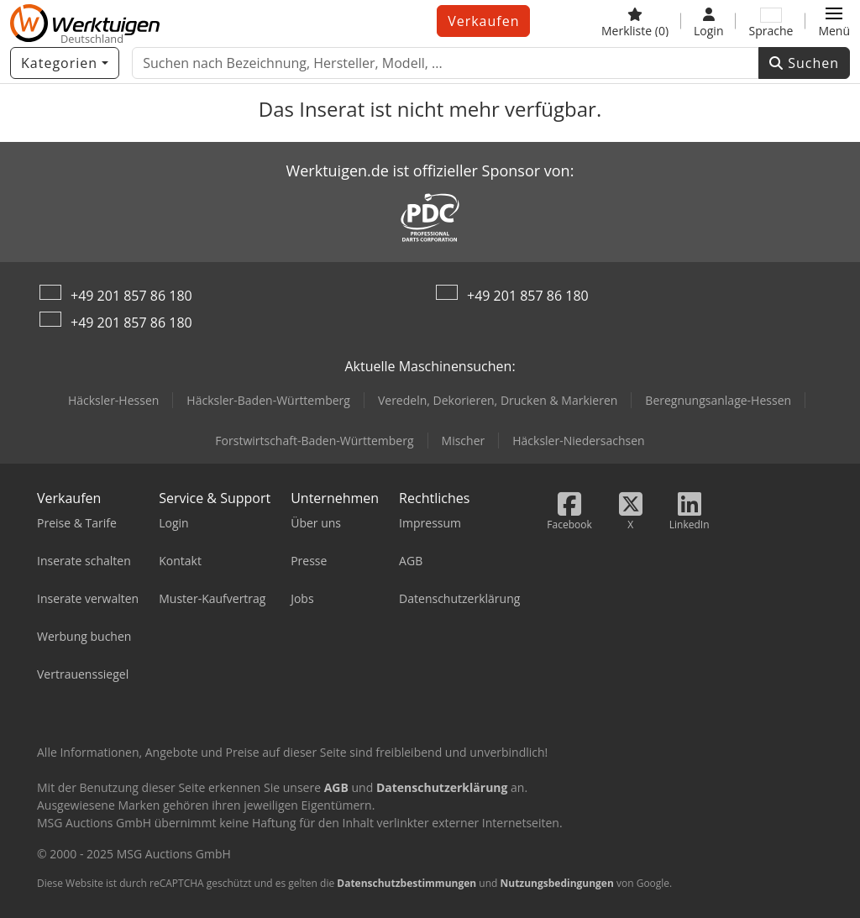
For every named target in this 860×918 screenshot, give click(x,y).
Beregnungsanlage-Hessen (718, 400)
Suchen (804, 63)
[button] (834, 21)
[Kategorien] (64, 63)
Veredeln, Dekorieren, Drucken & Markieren (497, 400)
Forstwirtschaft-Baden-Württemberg (314, 441)
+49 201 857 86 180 (131, 295)
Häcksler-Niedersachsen (578, 441)
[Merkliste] (635, 21)
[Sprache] (770, 21)
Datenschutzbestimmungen (406, 883)
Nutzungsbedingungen (556, 883)
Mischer (463, 441)
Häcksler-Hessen (113, 400)
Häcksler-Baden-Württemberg (268, 400)
